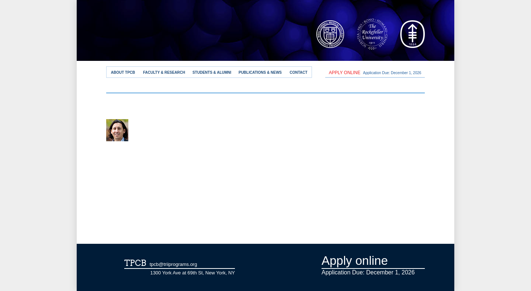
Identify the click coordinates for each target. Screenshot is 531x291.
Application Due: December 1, (375, 72)
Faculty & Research (164, 72)
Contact (298, 72)
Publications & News (260, 72)
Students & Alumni (211, 72)
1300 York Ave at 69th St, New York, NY (192, 273)
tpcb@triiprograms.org (173, 264)
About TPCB (123, 72)
